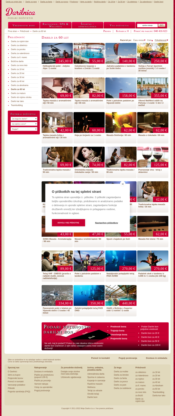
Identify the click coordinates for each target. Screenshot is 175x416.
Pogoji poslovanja (128, 358)
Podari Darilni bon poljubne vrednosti (149, 327)
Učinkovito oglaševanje (71, 377)
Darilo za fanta (120, 378)
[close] (122, 184)
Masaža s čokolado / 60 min (151, 135)
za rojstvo (139, 379)
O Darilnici (12, 371)
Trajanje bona (117, 330)
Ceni (150, 40)
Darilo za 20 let (17, 73)
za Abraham (157, 385)
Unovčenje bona (118, 334)
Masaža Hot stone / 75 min (150, 239)
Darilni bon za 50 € (150, 341)
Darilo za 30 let (17, 77)
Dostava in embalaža (156, 358)
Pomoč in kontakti (100, 358)
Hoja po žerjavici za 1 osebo (88, 135)
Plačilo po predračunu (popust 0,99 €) (44, 376)
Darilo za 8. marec (19, 57)
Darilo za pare (120, 385)
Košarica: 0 (122, 31)
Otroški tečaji (93, 394)
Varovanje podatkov (16, 385)
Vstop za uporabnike (43, 387)
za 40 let (156, 382)
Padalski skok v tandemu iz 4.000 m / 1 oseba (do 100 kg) (152, 274)
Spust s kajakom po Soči (118, 239)
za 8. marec (140, 385)
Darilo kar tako (17, 101)
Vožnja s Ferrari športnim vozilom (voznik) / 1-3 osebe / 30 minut (152, 68)
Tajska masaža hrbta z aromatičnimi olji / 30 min (55, 136)
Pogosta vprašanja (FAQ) (19, 391)
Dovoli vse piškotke (68, 223)
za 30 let (156, 379)
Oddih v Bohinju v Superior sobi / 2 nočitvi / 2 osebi (119, 309)
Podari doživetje (20, 18)
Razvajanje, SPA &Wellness (56, 25)
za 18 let (156, 372)
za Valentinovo (141, 375)
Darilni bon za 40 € (150, 337)
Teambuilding (17, 105)
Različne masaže (95, 384)
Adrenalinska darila (95, 374)
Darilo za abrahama (19, 85)
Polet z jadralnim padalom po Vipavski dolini (120, 101)
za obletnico (140, 372)
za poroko (139, 389)
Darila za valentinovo (20, 53)
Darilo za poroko (18, 49)
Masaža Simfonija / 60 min (118, 135)
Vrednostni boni (24, 25)
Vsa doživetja (119, 25)
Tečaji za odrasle (94, 390)
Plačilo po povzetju (42, 380)
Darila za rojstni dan (20, 41)
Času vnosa (139, 40)
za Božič (139, 395)
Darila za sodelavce (122, 388)
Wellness (91, 387)
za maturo (139, 382)
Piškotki (11, 388)
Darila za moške (121, 371)
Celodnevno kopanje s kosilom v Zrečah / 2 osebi (87, 67)
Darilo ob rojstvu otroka (21, 97)
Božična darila (17, 61)
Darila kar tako (158, 395)
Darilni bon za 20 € (150, 333)
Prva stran (12, 31)
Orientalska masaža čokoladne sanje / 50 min (86, 171)
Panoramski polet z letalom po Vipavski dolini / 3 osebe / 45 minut (57, 310)
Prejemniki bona (118, 338)
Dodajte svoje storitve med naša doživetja (70, 372)
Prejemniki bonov (15, 378)
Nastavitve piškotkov (106, 222)
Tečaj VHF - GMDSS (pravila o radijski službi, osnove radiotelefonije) (57, 275)
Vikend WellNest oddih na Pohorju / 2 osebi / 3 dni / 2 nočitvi (150, 102)
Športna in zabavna (96, 377)
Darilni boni (92, 397)
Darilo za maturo (18, 93)
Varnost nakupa (41, 384)
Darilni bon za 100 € (151, 345)
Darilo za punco (121, 381)
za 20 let (156, 375)
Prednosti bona (118, 326)
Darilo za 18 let (17, 69)
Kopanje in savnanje (96, 380)
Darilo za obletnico (19, 45)
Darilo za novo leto (19, 65)
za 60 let (156, 389)
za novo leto (140, 392)
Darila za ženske (121, 375)
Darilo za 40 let (17, 81)
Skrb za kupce (14, 375)
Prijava (107, 31)
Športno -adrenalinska (87, 25)
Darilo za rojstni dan (139, 400)
